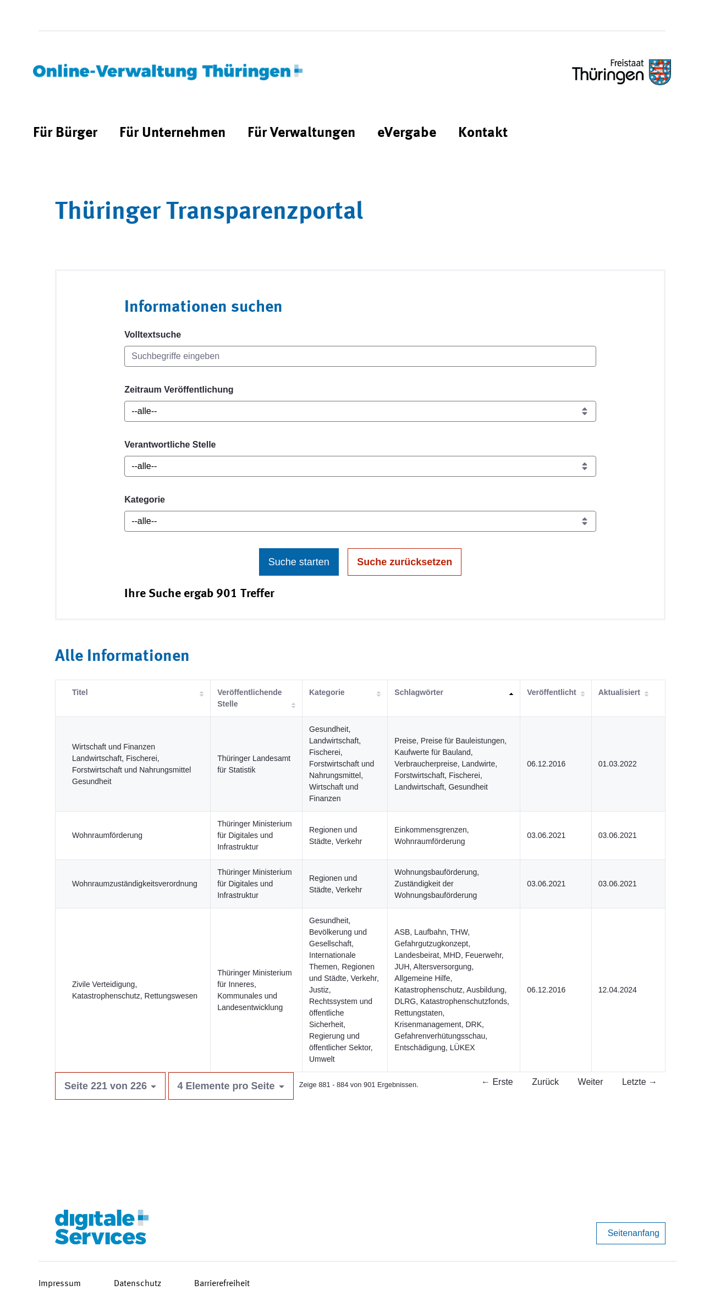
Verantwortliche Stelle (170, 444)
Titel (80, 692)
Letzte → (639, 1082)
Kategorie (144, 499)
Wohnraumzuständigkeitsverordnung (134, 883)
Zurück (545, 1082)
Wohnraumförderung (107, 835)
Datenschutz (137, 1284)
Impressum (59, 1284)
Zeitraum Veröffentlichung (178, 389)
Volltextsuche (152, 334)
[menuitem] (65, 133)
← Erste (497, 1082)
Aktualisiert (619, 692)
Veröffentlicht (551, 692)
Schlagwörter (418, 692)
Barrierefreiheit (222, 1284)
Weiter (590, 1082)
